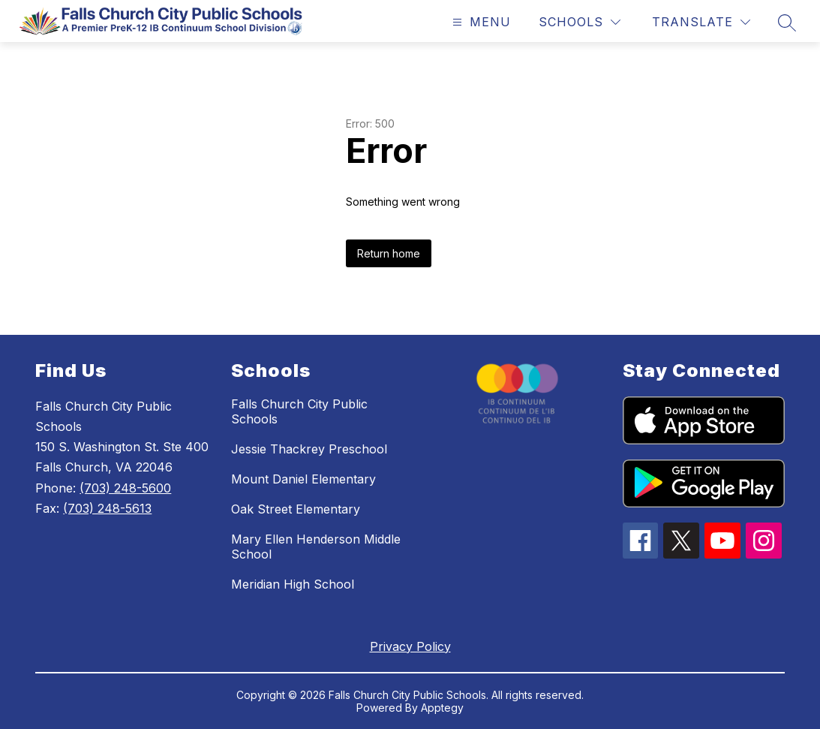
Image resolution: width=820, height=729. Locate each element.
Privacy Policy (410, 646)
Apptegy (442, 707)
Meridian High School (292, 584)
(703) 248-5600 (125, 488)
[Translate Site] (701, 22)
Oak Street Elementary (295, 509)
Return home (388, 253)
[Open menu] (480, 22)
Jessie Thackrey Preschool (309, 448)
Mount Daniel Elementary (303, 479)
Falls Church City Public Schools (299, 411)
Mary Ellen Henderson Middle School (316, 547)
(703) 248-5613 (107, 508)
